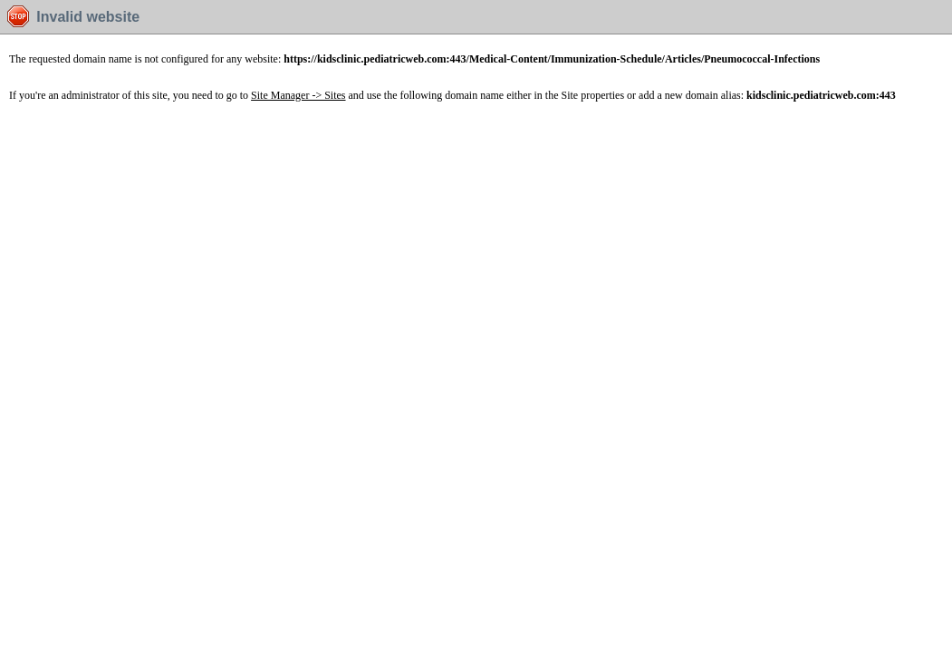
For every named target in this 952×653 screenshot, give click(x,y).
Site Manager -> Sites (298, 95)
